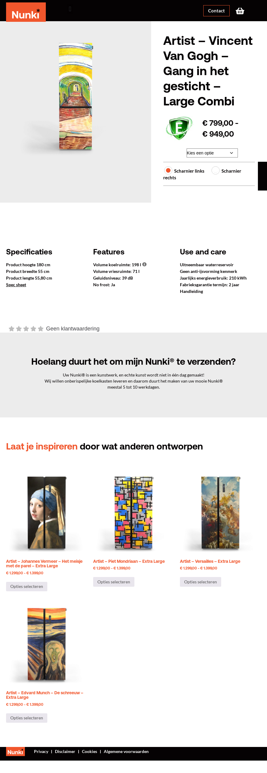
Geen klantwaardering (73, 329)
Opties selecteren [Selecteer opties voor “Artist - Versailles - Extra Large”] (200, 581)
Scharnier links (185, 171)
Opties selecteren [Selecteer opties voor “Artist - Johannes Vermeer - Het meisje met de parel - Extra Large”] (26, 586)
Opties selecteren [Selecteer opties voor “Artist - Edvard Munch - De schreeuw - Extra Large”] (26, 717)
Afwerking (173, 151)
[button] (70, 9)
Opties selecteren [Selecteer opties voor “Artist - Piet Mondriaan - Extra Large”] (113, 581)
